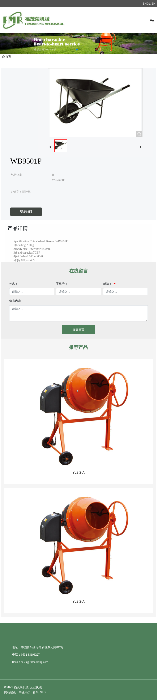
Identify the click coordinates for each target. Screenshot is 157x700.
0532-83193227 (30, 654)
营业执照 (36, 687)
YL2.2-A (78, 472)
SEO (43, 692)
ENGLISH (149, 3)
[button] (77, 49)
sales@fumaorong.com (34, 662)
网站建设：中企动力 (17, 692)
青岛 (36, 692)
